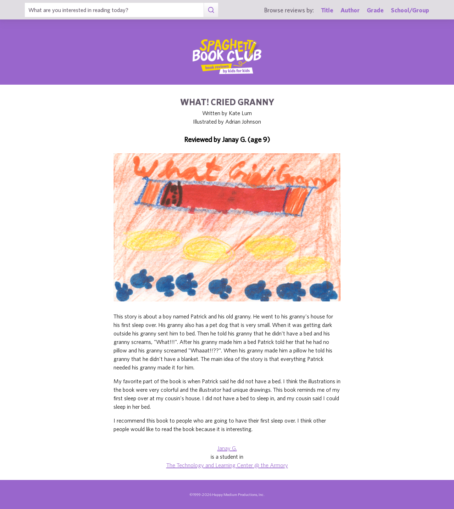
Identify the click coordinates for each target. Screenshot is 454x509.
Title (327, 10)
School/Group (410, 10)
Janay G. (227, 448)
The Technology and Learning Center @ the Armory (227, 465)
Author (350, 10)
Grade (375, 10)
